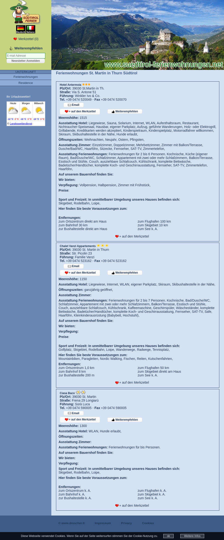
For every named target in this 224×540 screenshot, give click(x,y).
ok (168, 536)
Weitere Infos (192, 536)
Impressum (103, 523)
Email (73, 105)
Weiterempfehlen (125, 111)
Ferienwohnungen (26, 77)
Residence (25, 83)
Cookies (148, 523)
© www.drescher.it (71, 523)
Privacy (126, 523)
